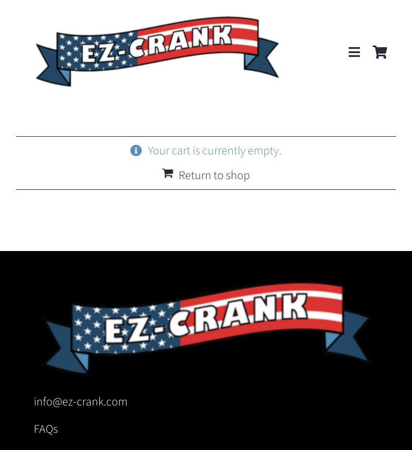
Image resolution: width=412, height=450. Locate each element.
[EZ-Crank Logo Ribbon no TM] (156, 14)
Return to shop (214, 175)
